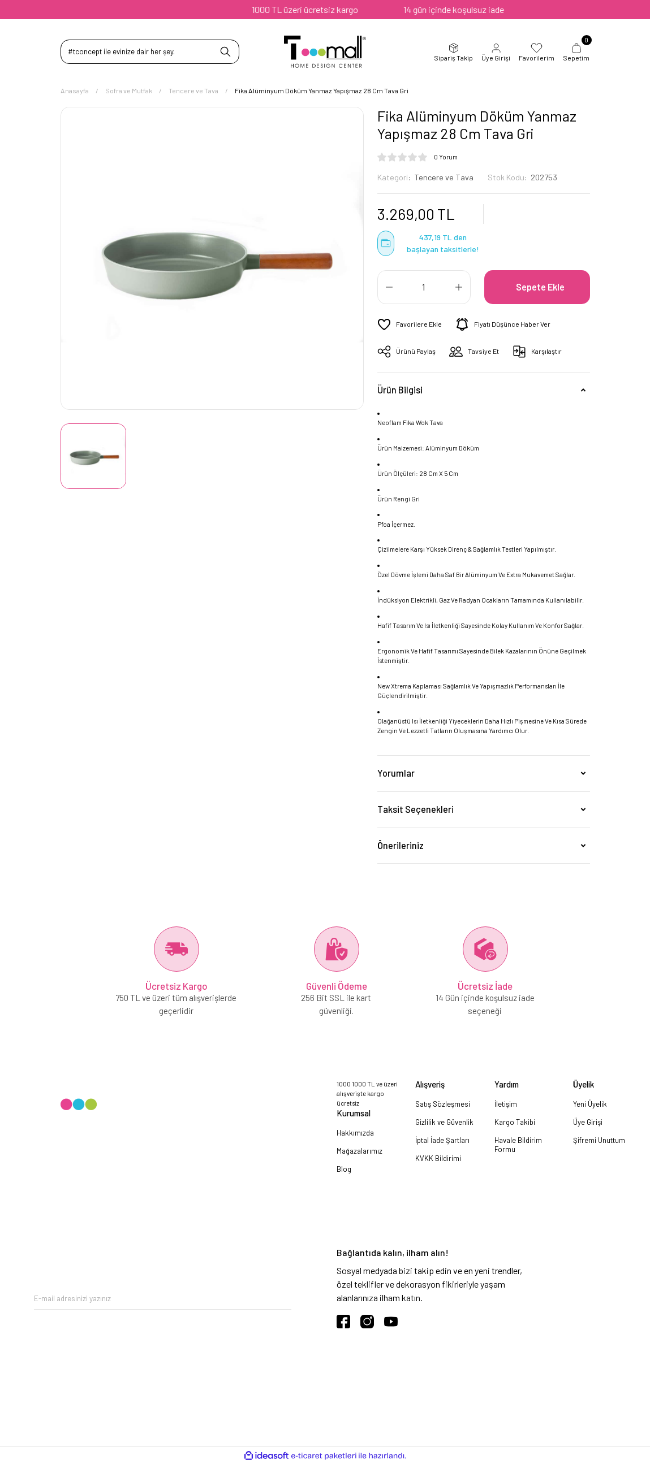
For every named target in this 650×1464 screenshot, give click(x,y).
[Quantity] (424, 287)
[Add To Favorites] (409, 324)
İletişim (505, 1103)
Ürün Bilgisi (400, 389)
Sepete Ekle (540, 286)
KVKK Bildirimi (438, 1158)
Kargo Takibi (514, 1122)
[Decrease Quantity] (389, 287)
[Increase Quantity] (458, 287)
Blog (344, 1168)
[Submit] (282, 1298)
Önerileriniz (400, 845)
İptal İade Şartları (442, 1140)
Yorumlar (396, 773)
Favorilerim (536, 52)
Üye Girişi (495, 52)
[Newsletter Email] (162, 1298)
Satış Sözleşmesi (442, 1103)
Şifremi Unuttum (599, 1140)
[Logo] (325, 52)
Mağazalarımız (359, 1150)
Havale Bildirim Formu (518, 1145)
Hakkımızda (355, 1132)
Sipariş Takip (453, 52)
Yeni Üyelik (590, 1103)
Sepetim (576, 52)
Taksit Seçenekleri (415, 809)
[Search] (150, 52)
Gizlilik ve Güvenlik (444, 1122)
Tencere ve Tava (443, 177)
